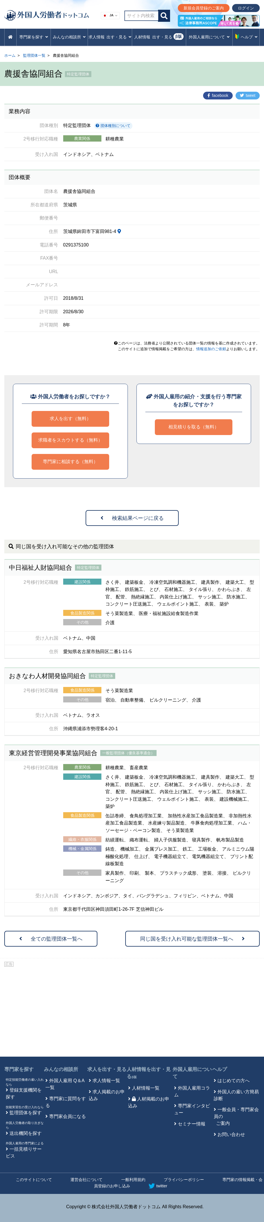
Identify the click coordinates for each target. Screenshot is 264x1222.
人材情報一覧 (145, 1088)
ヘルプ (219, 1069)
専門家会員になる (67, 1116)
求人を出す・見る (106, 1069)
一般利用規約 (133, 1179)
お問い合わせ (231, 1134)
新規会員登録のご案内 (204, 8)
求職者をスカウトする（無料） (70, 440)
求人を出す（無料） (70, 418)
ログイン (246, 8)
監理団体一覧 (34, 55)
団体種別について (113, 126)
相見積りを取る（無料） (193, 426)
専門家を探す (19, 1069)
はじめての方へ (233, 1080)
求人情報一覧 (106, 1080)
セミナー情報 (191, 1123)
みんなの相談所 (61, 1069)
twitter (158, 1186)
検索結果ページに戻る (132, 518)
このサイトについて (34, 1179)
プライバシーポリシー (184, 1179)
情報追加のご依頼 (211, 349)
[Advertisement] (132, 1011)
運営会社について (86, 1179)
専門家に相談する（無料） (70, 461)
